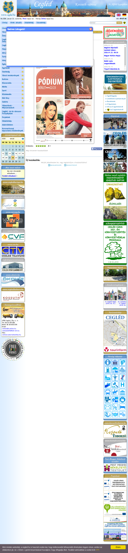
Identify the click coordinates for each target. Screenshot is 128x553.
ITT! (97, 550)
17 (19, 154)
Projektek (13, 117)
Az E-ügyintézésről (115, 109)
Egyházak (13, 68)
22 (13, 158)
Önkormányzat (13, 36)
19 (3, 158)
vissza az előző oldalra (94, 32)
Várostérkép (41, 23)
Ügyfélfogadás (112, 96)
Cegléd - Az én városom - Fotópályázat (12, 112)
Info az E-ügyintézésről (115, 107)
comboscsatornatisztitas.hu (11, 335)
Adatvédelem (7, 125)
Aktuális (13, 53)
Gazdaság (13, 72)
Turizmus (13, 57)
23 (16, 158)
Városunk (13, 32)
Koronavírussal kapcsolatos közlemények (12, 130)
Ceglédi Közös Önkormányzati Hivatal (13, 40)
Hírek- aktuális (16, 23)
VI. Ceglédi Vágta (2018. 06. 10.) (110, 301)
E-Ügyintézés (111, 104)
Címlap (4, 23)
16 (16, 154)
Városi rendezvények (13, 75)
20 (6, 158)
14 (10, 154)
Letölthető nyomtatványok (116, 99)
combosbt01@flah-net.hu (10, 331)
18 (23, 154)
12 (3, 154)
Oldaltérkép (29, 23)
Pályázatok (6, 49)
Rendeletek (111, 101)
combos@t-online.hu (9, 329)
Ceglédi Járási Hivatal (11, 45)
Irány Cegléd (7, 60)
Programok (45, 38)
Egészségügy (13, 64)
